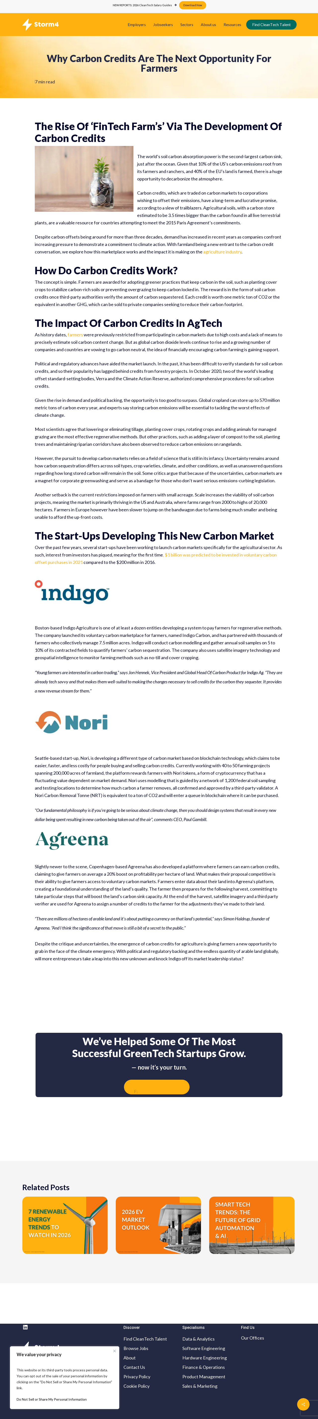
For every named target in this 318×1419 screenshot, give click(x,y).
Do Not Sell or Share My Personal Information (52, 1399)
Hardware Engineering (204, 1357)
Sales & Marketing (199, 1386)
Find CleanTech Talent (145, 1339)
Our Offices (252, 1338)
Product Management (203, 1376)
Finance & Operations (203, 1367)
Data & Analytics (198, 1339)
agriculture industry (222, 251)
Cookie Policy (136, 1386)
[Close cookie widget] (114, 1351)
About (129, 1357)
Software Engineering (203, 1348)
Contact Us (134, 1367)
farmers (75, 334)
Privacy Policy (136, 1376)
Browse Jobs (135, 1348)
